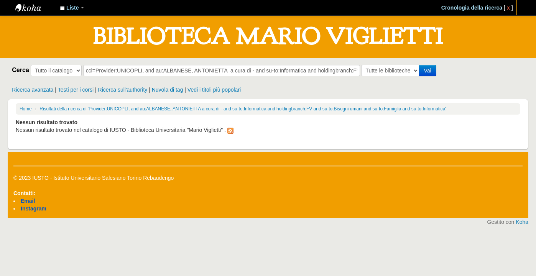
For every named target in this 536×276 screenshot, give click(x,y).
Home (26, 109)
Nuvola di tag (167, 90)
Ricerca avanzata (32, 90)
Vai (427, 70)
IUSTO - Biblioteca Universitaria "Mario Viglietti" (34, 7)
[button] (72, 7)
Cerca (20, 69)
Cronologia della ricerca (472, 8)
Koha (522, 222)
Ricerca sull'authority (123, 90)
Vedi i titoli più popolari (214, 90)
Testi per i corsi (76, 90)
